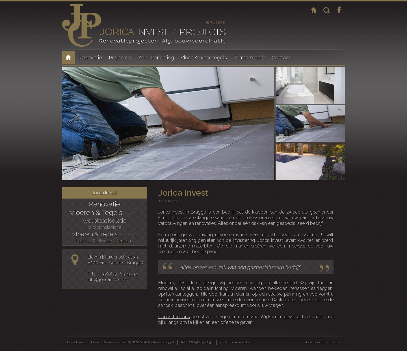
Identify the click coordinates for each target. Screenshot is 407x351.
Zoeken (326, 10)
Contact (281, 58)
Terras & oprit (249, 58)
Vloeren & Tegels (96, 212)
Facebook (339, 10)
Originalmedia (328, 342)
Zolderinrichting (156, 58)
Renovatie (90, 58)
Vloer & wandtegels (204, 58)
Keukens (83, 241)
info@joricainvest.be (108, 279)
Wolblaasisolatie (105, 220)
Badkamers (129, 235)
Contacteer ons (174, 316)
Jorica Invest (68, 57)
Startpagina (313, 10)
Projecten (120, 58)
